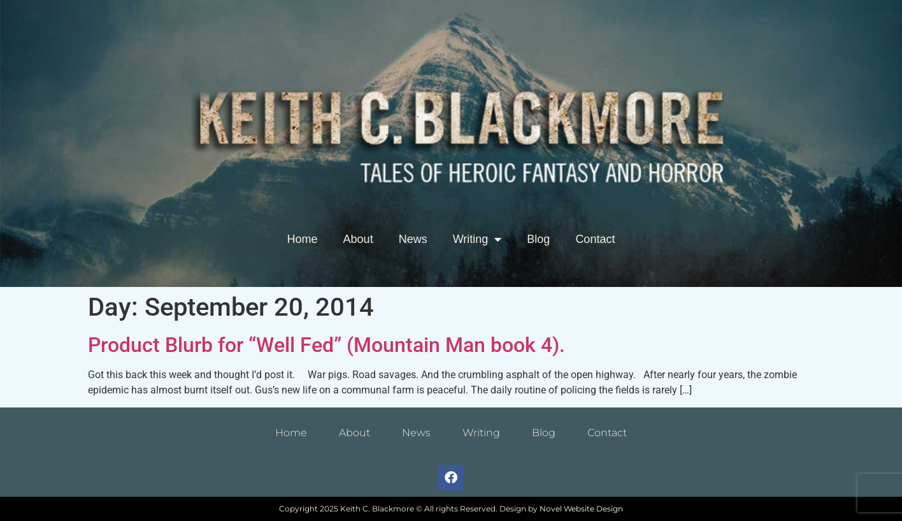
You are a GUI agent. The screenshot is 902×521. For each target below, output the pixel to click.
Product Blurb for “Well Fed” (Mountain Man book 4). (326, 345)
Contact (595, 239)
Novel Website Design (581, 508)
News (413, 239)
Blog (538, 239)
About (358, 239)
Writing (477, 239)
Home (302, 239)
